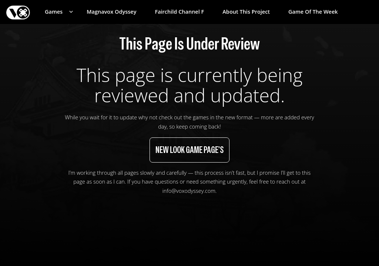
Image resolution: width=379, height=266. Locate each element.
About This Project (246, 11)
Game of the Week (313, 11)
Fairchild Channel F (179, 11)
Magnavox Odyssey (111, 11)
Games (54, 11)
